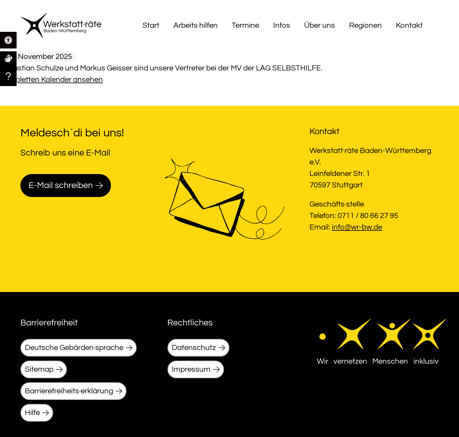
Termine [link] (245, 25)
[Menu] (433, 25)
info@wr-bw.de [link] (357, 227)
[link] (8, 58)
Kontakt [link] (409, 25)
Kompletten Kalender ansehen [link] (51, 80)
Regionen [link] (365, 25)
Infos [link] (281, 25)
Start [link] (150, 25)
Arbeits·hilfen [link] (195, 25)
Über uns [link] (319, 25)
